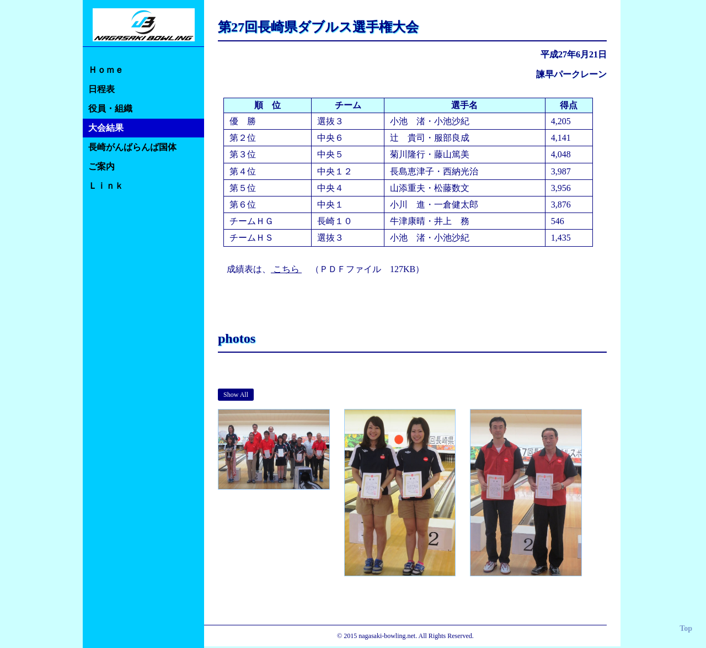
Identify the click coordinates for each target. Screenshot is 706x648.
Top (686, 628)
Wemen (293, 395)
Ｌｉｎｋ (106, 185)
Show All (235, 395)
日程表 (101, 89)
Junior (323, 395)
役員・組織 (110, 108)
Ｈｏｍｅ (106, 70)
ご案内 (101, 166)
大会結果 (106, 127)
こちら (286, 269)
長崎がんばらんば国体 (132, 147)
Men (266, 395)
